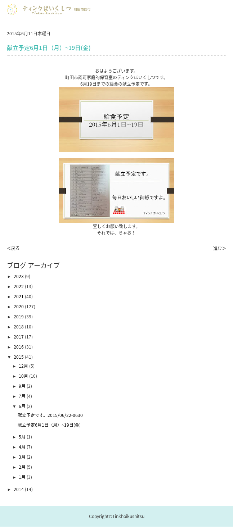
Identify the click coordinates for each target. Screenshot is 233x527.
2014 (19, 489)
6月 (23, 406)
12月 (24, 366)
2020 (19, 306)
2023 (19, 276)
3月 (23, 457)
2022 (19, 286)
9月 (23, 386)
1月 (23, 477)
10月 (24, 376)
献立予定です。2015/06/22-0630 (50, 415)
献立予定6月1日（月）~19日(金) (49, 425)
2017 (19, 336)
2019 (19, 316)
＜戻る (13, 248)
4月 (23, 447)
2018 (19, 326)
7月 (23, 396)
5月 (23, 436)
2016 (19, 347)
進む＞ (219, 248)
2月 (23, 467)
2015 (19, 357)
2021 (19, 296)
